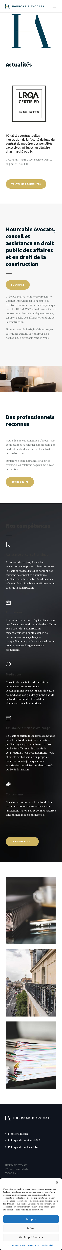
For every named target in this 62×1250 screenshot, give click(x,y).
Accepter (31, 1219)
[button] (57, 1182)
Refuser (31, 1228)
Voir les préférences (31, 1237)
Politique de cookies (16, 1245)
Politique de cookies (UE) (23, 1147)
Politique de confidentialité (40, 1245)
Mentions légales (18, 1133)
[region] (31, 30)
